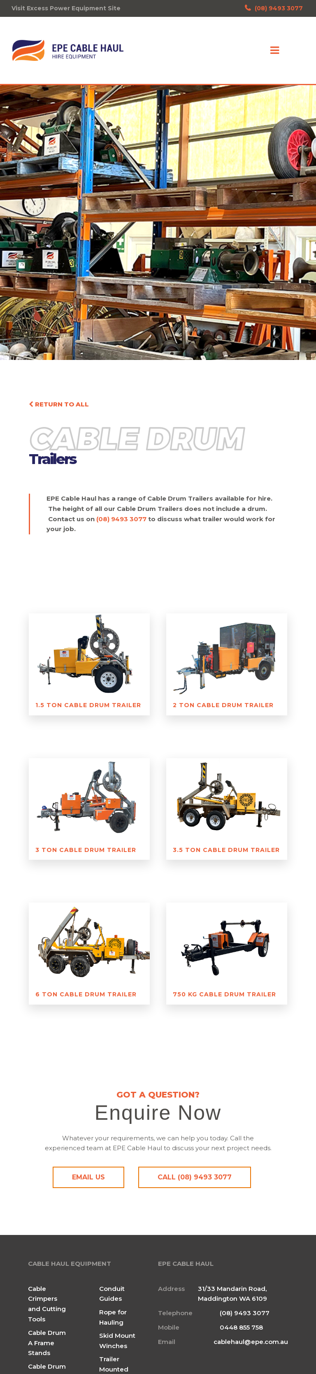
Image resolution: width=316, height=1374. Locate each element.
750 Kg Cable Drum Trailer (224, 994)
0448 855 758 (241, 1326)
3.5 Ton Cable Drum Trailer (226, 850)
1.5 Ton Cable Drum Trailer (88, 705)
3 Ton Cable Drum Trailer (85, 850)
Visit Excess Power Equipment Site (66, 8)
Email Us (88, 1177)
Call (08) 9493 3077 (195, 1177)
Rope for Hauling (113, 1316)
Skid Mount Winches (117, 1340)
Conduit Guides (112, 1293)
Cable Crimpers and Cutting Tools (47, 1303)
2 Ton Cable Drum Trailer (223, 705)
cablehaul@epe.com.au (251, 1341)
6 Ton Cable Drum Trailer (86, 994)
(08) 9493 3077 (274, 8)
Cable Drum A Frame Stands (47, 1342)
